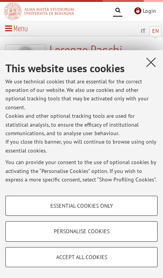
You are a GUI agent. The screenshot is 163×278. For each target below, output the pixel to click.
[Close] (151, 62)
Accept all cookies (81, 257)
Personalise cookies (82, 231)
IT (143, 30)
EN (155, 30)
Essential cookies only (81, 205)
